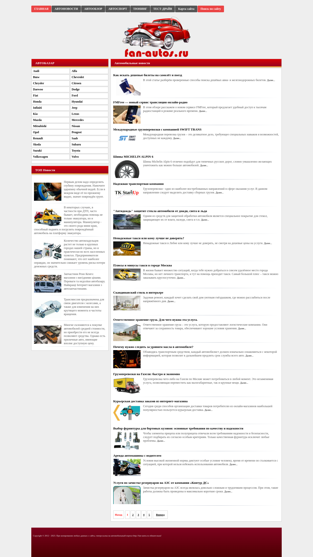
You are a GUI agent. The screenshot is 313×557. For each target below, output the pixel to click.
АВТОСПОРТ (117, 9)
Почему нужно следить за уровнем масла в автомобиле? (153, 347)
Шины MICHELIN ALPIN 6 (133, 156)
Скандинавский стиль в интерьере (138, 292)
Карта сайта (186, 9)
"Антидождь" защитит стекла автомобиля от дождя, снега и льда (160, 211)
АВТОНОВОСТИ (66, 9)
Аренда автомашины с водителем (137, 455)
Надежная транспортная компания (138, 184)
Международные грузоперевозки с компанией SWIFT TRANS (157, 129)
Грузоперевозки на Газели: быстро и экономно (146, 374)
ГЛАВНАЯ (41, 9)
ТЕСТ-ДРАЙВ (162, 9)
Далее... (271, 80)
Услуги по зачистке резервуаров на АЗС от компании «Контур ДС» (161, 483)
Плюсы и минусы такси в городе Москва (142, 265)
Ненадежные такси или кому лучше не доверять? (148, 238)
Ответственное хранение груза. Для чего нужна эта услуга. (155, 319)
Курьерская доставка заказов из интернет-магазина (150, 401)
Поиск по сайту (211, 9)
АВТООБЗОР (93, 9)
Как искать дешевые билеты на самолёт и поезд (147, 75)
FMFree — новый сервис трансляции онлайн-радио (150, 102)
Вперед (160, 514)
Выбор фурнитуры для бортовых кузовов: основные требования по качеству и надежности (178, 428)
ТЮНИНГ (140, 9)
